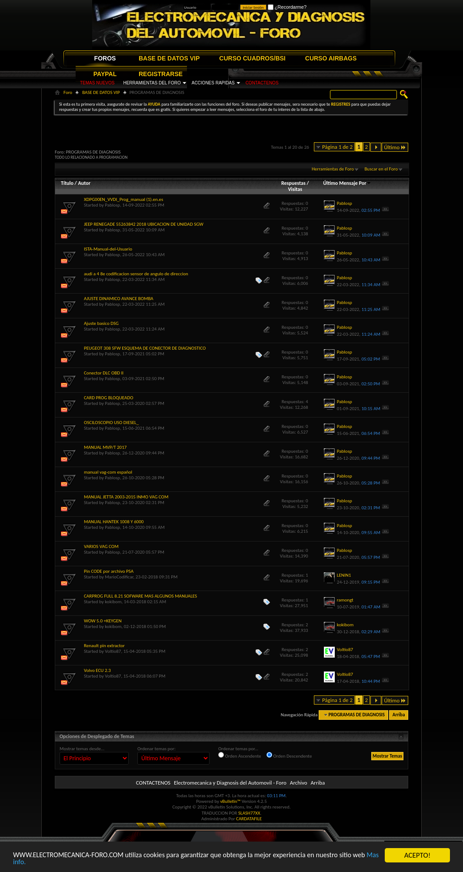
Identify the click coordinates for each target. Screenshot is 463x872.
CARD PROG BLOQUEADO (108, 398)
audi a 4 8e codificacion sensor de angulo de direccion (136, 274)
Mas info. (41, 862)
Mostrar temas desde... (82, 749)
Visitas (295, 189)
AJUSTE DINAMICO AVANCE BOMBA (118, 298)
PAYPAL (105, 73)
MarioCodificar (119, 577)
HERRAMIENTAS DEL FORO (151, 82)
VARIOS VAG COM (101, 546)
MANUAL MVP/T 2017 (105, 447)
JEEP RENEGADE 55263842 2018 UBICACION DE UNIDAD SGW (143, 224)
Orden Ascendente (239, 755)
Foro (67, 92)
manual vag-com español (108, 472)
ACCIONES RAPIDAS (213, 82)
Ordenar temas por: (156, 749)
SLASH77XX (249, 813)
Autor (84, 183)
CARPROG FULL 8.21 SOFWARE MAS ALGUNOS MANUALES (140, 596)
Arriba (399, 715)
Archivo (298, 782)
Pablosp (112, 205)
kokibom (113, 602)
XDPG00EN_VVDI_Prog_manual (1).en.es (123, 199)
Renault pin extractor (104, 645)
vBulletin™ (230, 801)
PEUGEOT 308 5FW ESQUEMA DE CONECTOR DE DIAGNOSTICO (145, 348)
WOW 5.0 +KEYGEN (103, 621)
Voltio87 (113, 651)
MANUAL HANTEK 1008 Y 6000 (113, 522)
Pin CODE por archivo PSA (108, 571)
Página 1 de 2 (337, 147)
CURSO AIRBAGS (331, 58)
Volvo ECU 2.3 (97, 670)
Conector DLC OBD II (103, 373)
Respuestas (293, 183)
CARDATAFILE (249, 819)
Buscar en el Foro (381, 169)
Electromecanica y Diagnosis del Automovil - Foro (230, 782)
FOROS (105, 58)
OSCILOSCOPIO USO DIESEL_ (111, 422)
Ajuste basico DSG (101, 323)
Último (395, 147)
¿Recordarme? (287, 7)
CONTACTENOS (262, 82)
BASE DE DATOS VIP (169, 58)
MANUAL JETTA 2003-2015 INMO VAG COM (126, 497)
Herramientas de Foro (333, 169)
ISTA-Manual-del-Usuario (108, 249)
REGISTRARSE (161, 73)
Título (67, 183)
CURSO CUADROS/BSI (252, 58)
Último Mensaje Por (347, 183)
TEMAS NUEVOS (97, 82)
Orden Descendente (289, 755)
